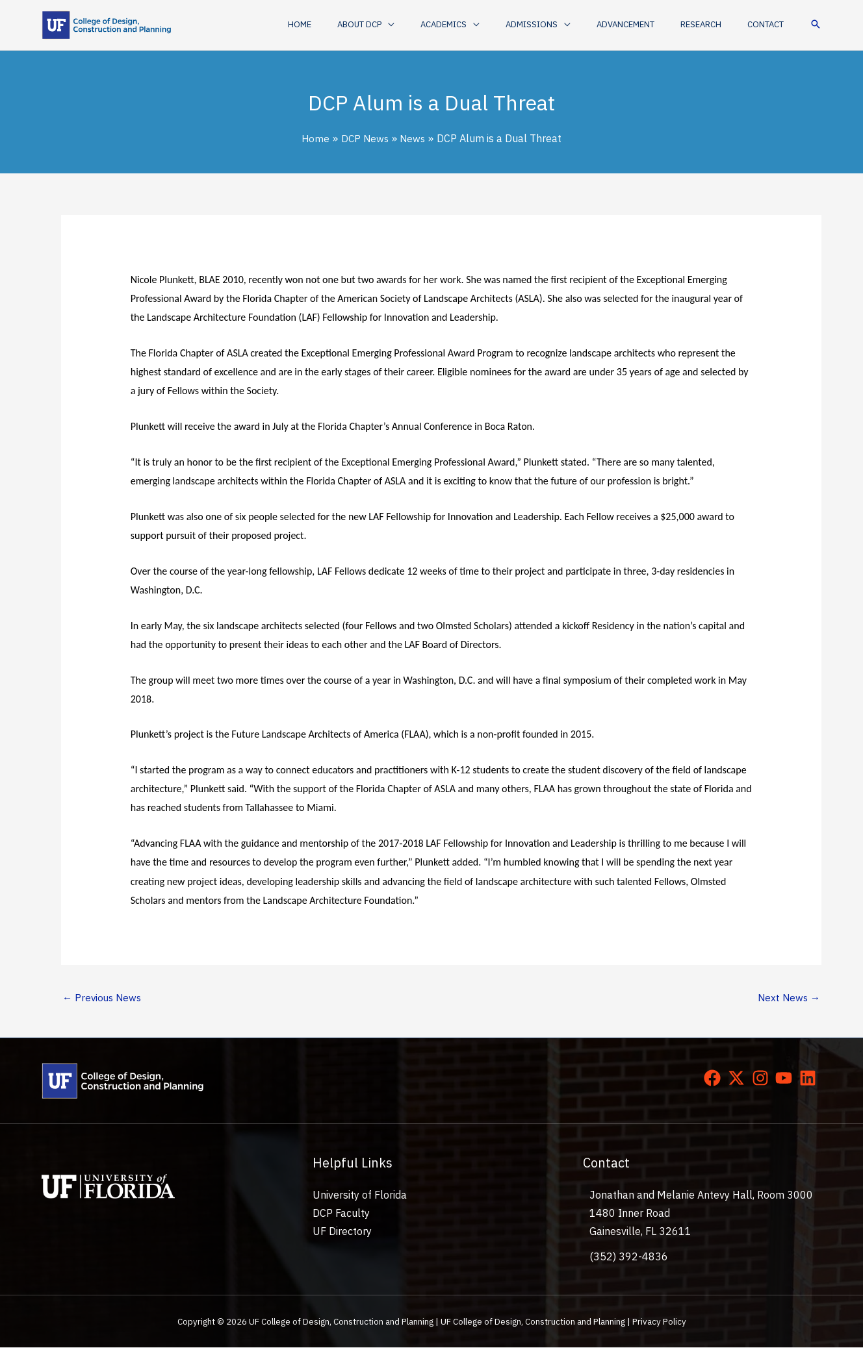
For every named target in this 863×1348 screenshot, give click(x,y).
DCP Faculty (341, 1214)
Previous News (103, 998)
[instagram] (763, 1079)
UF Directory (342, 1232)
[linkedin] (810, 1079)
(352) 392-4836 (628, 1257)
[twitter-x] (739, 1079)
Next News (787, 998)
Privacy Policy (659, 1323)
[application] (438, 24)
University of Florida (360, 1196)
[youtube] (786, 1079)
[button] (416, 24)
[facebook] (715, 1079)
